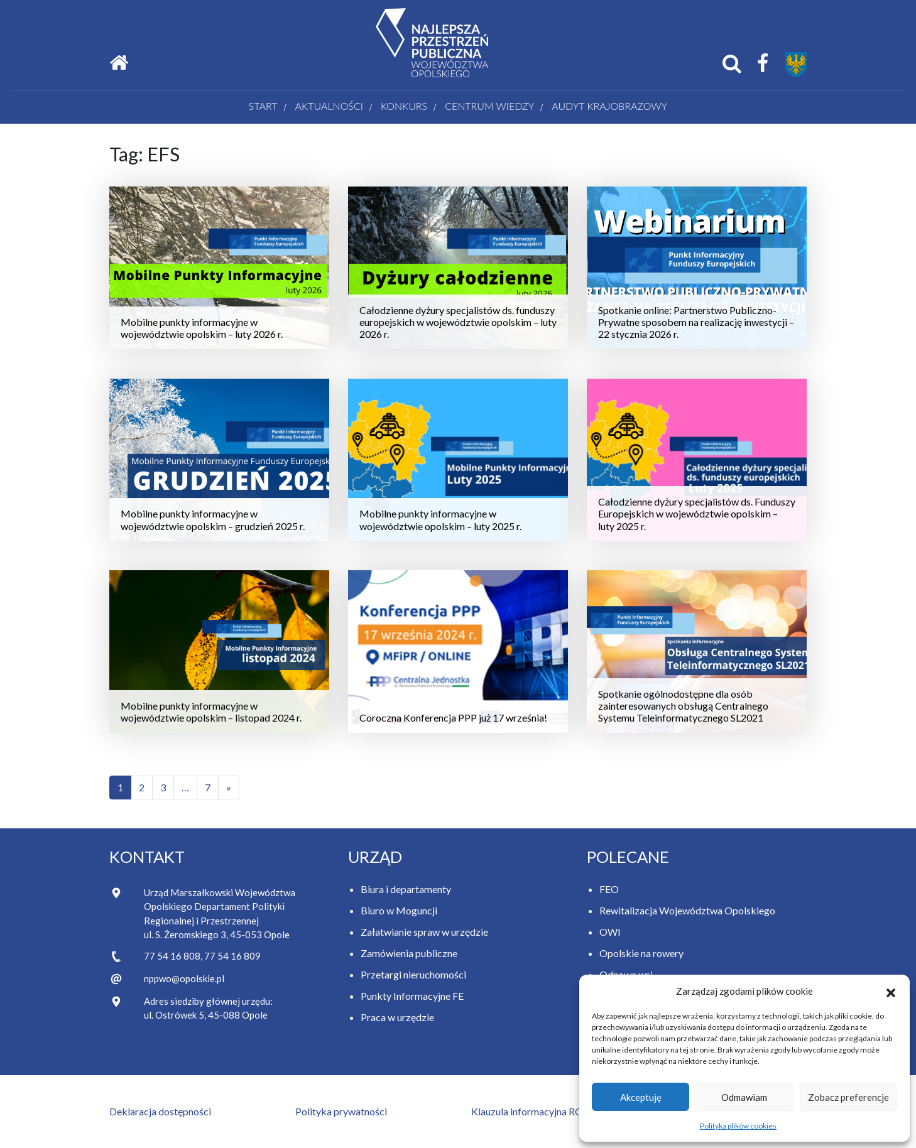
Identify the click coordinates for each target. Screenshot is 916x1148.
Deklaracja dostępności (160, 1111)
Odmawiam (744, 1097)
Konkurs (404, 106)
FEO (609, 889)
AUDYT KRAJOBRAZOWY (609, 106)
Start (263, 106)
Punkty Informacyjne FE (412, 996)
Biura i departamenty (406, 889)
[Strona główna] (118, 63)
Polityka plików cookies (738, 1125)
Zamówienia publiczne (409, 953)
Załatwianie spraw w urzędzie (424, 932)
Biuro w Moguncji (399, 910)
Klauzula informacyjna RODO (535, 1111)
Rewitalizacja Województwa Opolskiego (687, 910)
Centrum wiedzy (489, 106)
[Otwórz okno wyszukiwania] (732, 64)
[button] (891, 991)
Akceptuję (641, 1097)
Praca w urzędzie (397, 1017)
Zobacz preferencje (848, 1097)
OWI (610, 932)
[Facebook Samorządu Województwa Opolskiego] (762, 63)
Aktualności (329, 106)
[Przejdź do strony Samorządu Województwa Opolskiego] (796, 64)
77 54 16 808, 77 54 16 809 (202, 955)
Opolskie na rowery (641, 953)
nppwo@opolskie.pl (184, 978)
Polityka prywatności (341, 1111)
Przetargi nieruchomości (413, 974)
